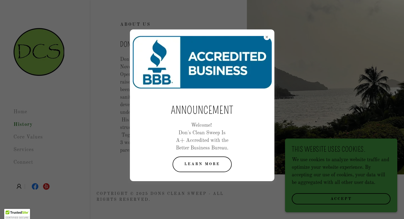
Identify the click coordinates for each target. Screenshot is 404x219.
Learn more (202, 164)
